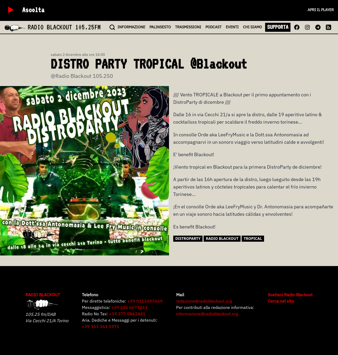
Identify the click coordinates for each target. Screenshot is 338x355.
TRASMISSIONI (188, 27)
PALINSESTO (160, 27)
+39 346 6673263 (129, 307)
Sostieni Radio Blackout (290, 294)
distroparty (187, 238)
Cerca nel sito (281, 301)
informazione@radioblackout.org (207, 313)
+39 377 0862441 (127, 313)
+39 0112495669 (145, 301)
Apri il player (321, 9)
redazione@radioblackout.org (204, 301)
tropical (253, 238)
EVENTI (232, 27)
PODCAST (213, 27)
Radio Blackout (222, 238)
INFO (131, 27)
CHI (252, 27)
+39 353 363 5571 (100, 326)
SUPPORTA (277, 27)
